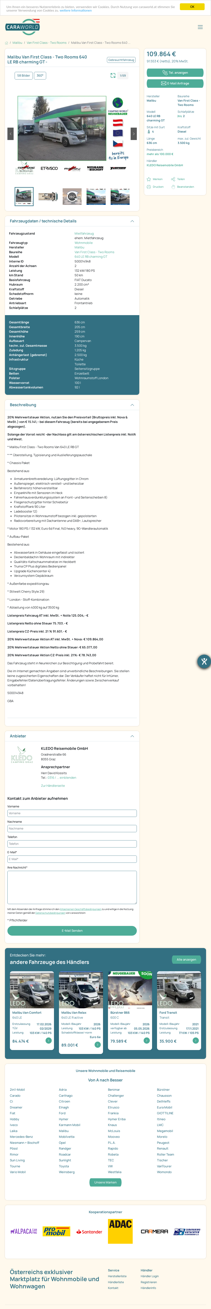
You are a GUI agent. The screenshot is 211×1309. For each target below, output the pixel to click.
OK (192, 7)
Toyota (64, 1166)
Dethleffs (163, 1101)
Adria (63, 1089)
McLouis (114, 1131)
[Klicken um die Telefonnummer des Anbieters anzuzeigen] (175, 73)
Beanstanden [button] (185, 187)
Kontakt (113, 1288)
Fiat (12, 1113)
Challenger (116, 1095)
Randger (65, 1148)
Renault (162, 1148)
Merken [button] (158, 179)
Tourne (15, 1166)
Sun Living (17, 1160)
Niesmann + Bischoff (24, 1142)
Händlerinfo (148, 1288)
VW (110, 1166)
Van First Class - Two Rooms (94, 252)
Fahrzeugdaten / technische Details (43, 221)
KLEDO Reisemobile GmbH (165, 165)
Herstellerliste (117, 1276)
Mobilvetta (66, 1137)
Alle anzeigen (186, 959)
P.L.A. (112, 1142)
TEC (111, 1160)
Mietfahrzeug (84, 233)
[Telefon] (72, 843)
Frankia (113, 1113)
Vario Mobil (18, 1172)
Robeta (113, 1154)
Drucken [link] (158, 187)
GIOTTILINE (165, 1113)
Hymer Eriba (116, 1119)
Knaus (112, 1125)
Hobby (14, 1119)
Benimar (114, 1089)
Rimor (14, 1154)
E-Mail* (12, 852)
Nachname (14, 822)
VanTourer (164, 1166)
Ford (62, 1113)
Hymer (63, 1119)
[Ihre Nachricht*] (72, 887)
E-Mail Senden (72, 930)
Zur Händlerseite (53, 785)
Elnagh (64, 1107)
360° (40, 75)
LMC (160, 1125)
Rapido (113, 1148)
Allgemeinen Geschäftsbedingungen (80, 909)
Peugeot (163, 1142)
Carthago (66, 1095)
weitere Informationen (76, 10)
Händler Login (150, 1276)
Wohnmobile (84, 243)
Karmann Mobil (69, 1125)
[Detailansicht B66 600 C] (130, 1010)
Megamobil (165, 1131)
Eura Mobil (164, 1107)
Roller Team (165, 1154)
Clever (113, 1101)
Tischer (162, 1160)
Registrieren (149, 1282)
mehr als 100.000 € (160, 154)
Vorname (13, 806)
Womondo (164, 1172)
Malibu (79, 247)
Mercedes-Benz (21, 1137)
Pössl (14, 1148)
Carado (15, 1095)
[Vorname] (72, 813)
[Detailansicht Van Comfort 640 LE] (32, 1010)
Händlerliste (116, 1282)
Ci (11, 1101)
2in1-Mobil (17, 1089)
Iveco (14, 1125)
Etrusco (113, 1107)
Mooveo (114, 1137)
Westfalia (114, 1172)
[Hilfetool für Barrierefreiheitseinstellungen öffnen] (204, 661)
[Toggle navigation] (200, 27)
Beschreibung (23, 404)
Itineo (161, 1119)
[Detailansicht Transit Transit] (179, 1010)
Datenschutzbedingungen (50, 913)
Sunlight (65, 1160)
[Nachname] (72, 828)
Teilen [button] (181, 179)
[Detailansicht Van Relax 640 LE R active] (81, 1012)
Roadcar (65, 1154)
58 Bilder (23, 75)
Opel (62, 1142)
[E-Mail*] (72, 859)
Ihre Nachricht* (17, 867)
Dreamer (16, 1107)
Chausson (164, 1095)
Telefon (12, 837)
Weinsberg (67, 1172)
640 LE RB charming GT (91, 256)
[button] (10, 134)
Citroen (64, 1101)
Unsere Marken (105, 1182)
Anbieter (18, 736)
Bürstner (163, 1089)
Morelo (162, 1137)
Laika (13, 1131)
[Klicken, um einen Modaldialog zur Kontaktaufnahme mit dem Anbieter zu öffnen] (175, 83)
